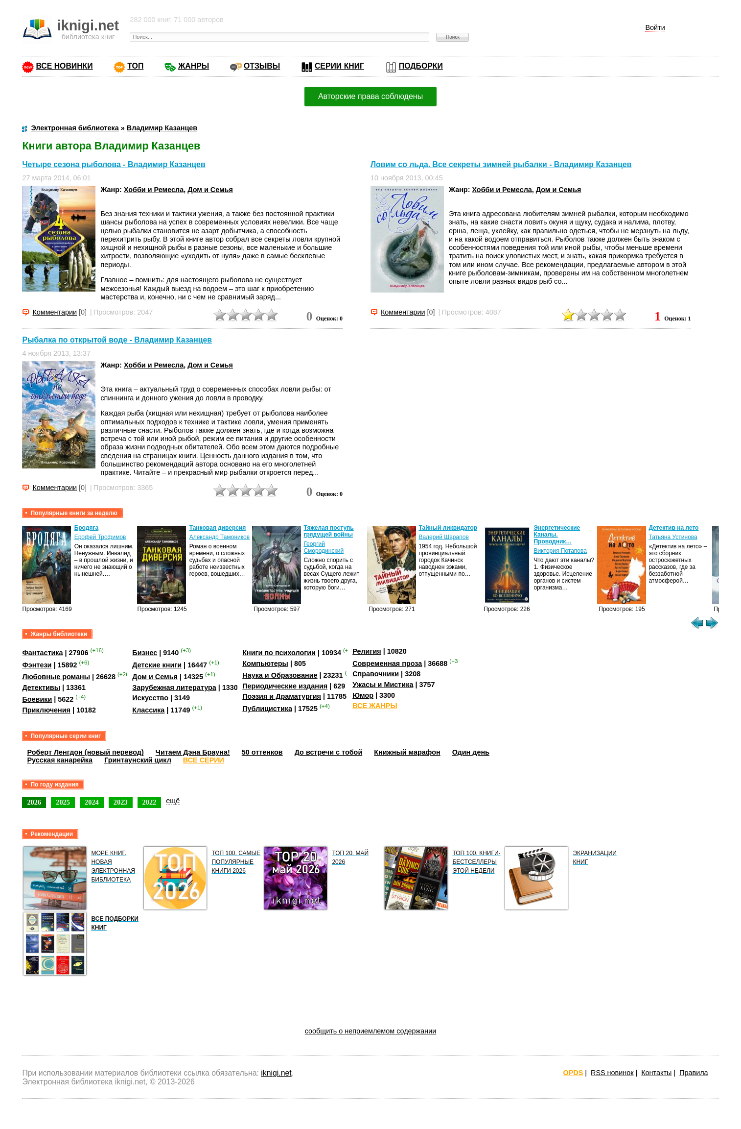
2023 (121, 802)
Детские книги (157, 665)
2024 (92, 802)
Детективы (41, 687)
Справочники (375, 674)
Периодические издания (284, 686)
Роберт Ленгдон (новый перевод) (85, 752)
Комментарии (54, 312)
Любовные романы (56, 677)
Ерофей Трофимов (100, 537)
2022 (149, 802)
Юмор (362, 695)
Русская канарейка (60, 760)
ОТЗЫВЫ (262, 66)
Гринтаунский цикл (137, 760)
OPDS (573, 1073)
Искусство (150, 698)
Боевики (37, 699)
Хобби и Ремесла (154, 190)
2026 (34, 802)
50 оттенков (262, 752)
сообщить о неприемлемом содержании (371, 1031)
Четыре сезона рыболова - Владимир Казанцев (113, 164)
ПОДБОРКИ (421, 66)
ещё (173, 801)
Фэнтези (36, 665)
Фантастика (42, 653)
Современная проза (387, 663)
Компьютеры (265, 663)
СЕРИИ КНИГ (339, 66)
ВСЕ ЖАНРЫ (374, 706)
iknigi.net (276, 1073)
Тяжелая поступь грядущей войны (328, 531)
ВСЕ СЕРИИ (203, 760)
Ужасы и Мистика (382, 684)
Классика (148, 710)
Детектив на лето (673, 527)
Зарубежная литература (174, 687)
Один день (470, 752)
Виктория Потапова (560, 550)
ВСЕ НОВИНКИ (64, 66)
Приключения (46, 710)
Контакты (656, 1073)
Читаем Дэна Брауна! (193, 752)
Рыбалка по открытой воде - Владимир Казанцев (117, 340)
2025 (63, 802)
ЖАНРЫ (193, 66)
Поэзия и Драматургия (281, 696)
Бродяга (86, 527)
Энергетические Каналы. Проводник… (556, 534)
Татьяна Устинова (672, 537)
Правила (693, 1073)
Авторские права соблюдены (370, 96)
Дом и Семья (210, 190)
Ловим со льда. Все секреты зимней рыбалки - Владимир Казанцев (501, 164)
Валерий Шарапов (443, 537)
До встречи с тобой (329, 752)
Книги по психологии (279, 653)
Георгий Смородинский (323, 547)
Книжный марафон (407, 752)
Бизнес (144, 653)
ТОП (135, 66)
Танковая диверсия (217, 527)
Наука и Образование (279, 675)
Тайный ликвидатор (447, 527)
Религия (366, 651)
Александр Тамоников (219, 537)
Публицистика (267, 708)
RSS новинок (612, 1073)
